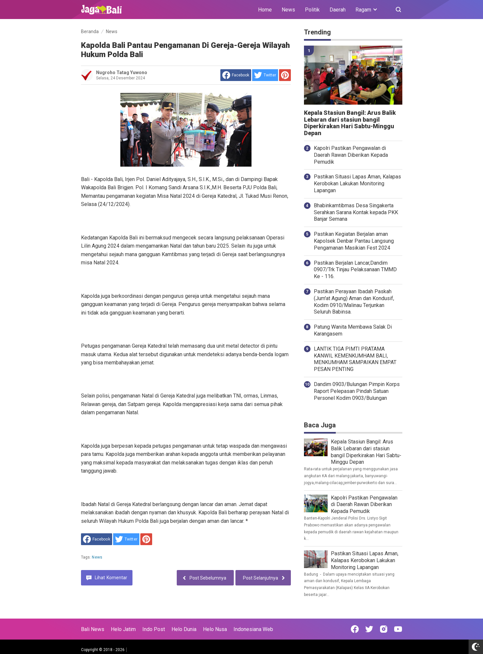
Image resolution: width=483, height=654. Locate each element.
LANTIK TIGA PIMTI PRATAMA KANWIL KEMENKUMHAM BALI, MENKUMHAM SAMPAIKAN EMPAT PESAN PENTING (355, 359)
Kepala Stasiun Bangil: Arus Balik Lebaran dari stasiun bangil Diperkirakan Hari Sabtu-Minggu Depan (350, 123)
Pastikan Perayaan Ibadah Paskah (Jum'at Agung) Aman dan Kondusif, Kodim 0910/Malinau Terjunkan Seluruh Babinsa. (354, 301)
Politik (312, 10)
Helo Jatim (123, 629)
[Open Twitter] (369, 629)
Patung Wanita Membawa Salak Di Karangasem (353, 330)
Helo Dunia (183, 629)
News (288, 10)
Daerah (338, 10)
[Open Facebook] (355, 629)
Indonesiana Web (253, 629)
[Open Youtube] (398, 629)
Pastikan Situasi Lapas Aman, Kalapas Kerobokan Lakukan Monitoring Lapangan (357, 184)
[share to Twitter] (265, 75)
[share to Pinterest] (285, 75)
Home (265, 10)
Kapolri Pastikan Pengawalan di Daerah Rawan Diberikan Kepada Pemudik (351, 155)
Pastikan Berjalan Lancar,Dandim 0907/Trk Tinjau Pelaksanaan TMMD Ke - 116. (355, 270)
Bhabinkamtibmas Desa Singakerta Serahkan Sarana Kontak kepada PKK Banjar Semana (356, 212)
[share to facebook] (235, 75)
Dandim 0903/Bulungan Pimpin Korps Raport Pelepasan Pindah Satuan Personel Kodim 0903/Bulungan (357, 391)
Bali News (92, 629)
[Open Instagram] (384, 629)
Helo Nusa (215, 629)
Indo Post (153, 629)
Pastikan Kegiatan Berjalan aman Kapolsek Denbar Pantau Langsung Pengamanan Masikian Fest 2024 (354, 241)
